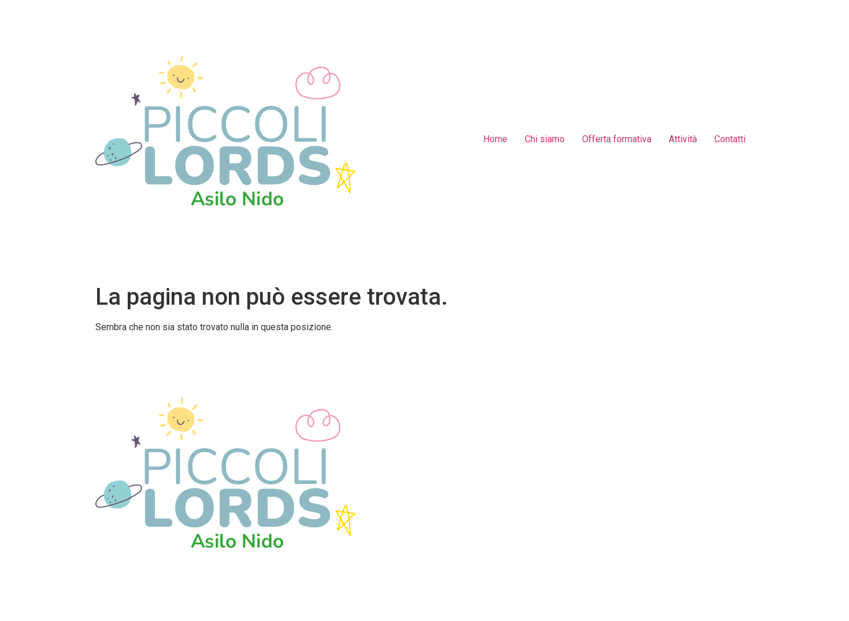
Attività (683, 139)
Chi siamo (545, 139)
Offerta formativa (616, 139)
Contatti (730, 139)
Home (495, 139)
